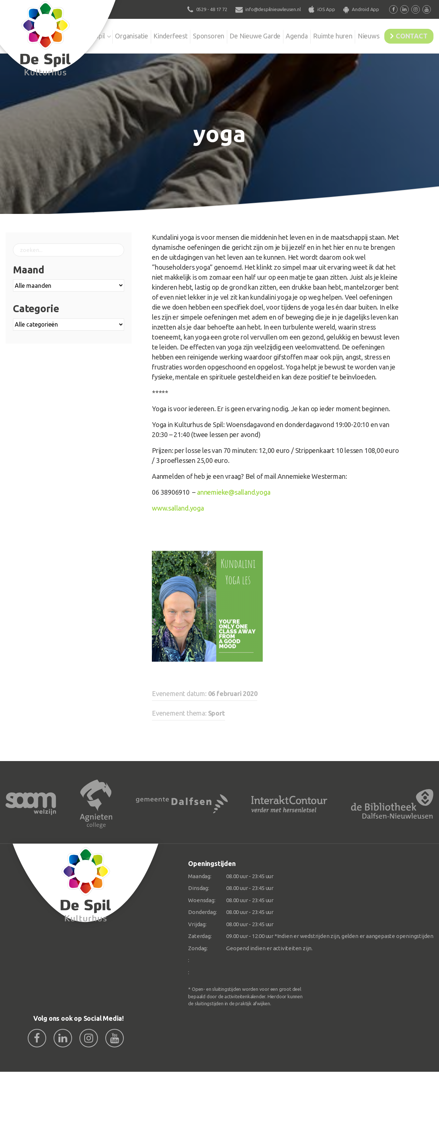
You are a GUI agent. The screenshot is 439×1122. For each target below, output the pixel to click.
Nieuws (360, 34)
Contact (408, 34)
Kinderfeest (149, 34)
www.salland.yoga (178, 508)
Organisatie (107, 34)
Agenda (283, 34)
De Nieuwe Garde (238, 34)
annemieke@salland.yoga (233, 492)
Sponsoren (189, 34)
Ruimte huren (321, 34)
